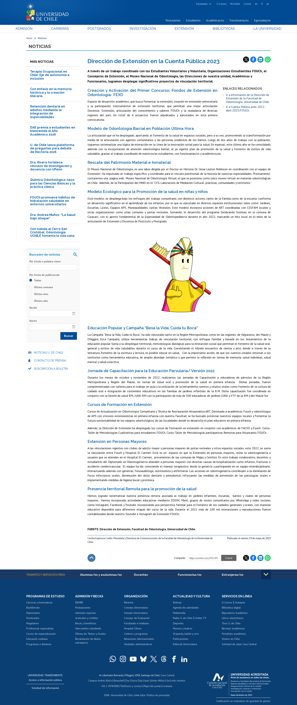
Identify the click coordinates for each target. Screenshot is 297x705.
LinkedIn (260, 59)
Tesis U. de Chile (231, 623)
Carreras (67, 29)
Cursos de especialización (41, 634)
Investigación (142, 29)
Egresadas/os (262, 20)
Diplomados (33, 613)
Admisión (34, 29)
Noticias (42, 38)
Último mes (38, 294)
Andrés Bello (105, 680)
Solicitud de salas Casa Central (239, 644)
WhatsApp (268, 60)
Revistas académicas (233, 629)
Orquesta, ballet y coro (186, 634)
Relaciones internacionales (139, 639)
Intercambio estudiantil (88, 629)
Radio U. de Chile (182, 618)
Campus (93, 680)
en (256, 3)
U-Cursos (222, 3)
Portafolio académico (234, 634)
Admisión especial (85, 613)
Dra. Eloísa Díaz (134, 680)
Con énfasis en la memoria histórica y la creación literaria (51, 92)
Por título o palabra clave (45, 261)
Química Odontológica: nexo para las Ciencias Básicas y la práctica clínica (52, 183)
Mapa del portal (151, 686)
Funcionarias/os (239, 20)
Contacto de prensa (50, 360)
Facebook (253, 59)
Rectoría (128, 602)
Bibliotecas (216, 29)
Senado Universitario (136, 613)
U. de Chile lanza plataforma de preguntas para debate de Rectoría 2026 (52, 148)
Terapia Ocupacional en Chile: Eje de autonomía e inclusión (50, 75)
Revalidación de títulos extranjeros (88, 641)
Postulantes (173, 20)
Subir (91, 558)
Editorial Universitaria (185, 644)
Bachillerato (33, 607)
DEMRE (79, 602)
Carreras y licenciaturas (39, 602)
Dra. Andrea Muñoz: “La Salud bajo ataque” (52, 216)
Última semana (41, 287)
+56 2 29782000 (110, 686)
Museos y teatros (182, 629)
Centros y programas (136, 634)
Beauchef (119, 680)
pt (268, 3)
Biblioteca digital (231, 607)
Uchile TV (200, 618)
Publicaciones (180, 639)
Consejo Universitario (136, 607)
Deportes (178, 623)
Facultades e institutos (136, 623)
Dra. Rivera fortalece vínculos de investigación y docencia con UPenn (51, 166)
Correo (247, 3)
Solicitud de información (45, 688)
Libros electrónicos (232, 618)
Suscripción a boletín (51, 369)
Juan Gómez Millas (154, 680)
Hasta (33, 321)
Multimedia (179, 613)
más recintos (178, 680)
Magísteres (32, 623)
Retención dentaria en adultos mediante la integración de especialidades (47, 112)
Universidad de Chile (122, 694)
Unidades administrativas (138, 644)
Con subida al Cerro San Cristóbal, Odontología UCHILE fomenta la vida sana (52, 232)
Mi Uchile (235, 3)
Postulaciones (83, 607)
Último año (38, 301)
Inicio (29, 38)
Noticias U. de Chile (48, 352)
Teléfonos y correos (131, 686)
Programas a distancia (38, 644)
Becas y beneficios (85, 623)
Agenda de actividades (186, 607)
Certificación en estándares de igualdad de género (244, 701)
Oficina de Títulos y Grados (90, 634)
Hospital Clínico (132, 629)
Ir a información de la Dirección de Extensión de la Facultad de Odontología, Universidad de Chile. (248, 98)
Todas (35, 280)
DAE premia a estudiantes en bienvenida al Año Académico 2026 (52, 131)
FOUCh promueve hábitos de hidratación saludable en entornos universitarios (52, 201)
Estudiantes (193, 20)
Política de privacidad (158, 694)
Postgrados (103, 29)
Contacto (167, 686)
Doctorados (32, 618)
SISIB (107, 694)
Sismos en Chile (231, 639)
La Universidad (256, 29)
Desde (33, 308)
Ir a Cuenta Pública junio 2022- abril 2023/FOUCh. (245, 108)
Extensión (180, 29)
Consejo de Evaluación (137, 618)
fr (262, 3)
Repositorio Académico (235, 613)
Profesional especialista (39, 629)
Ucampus (240, 602)
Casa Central (167, 675)
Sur (167, 680)
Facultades (202, 3)
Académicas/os (215, 20)
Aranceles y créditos (86, 618)
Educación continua (37, 639)
